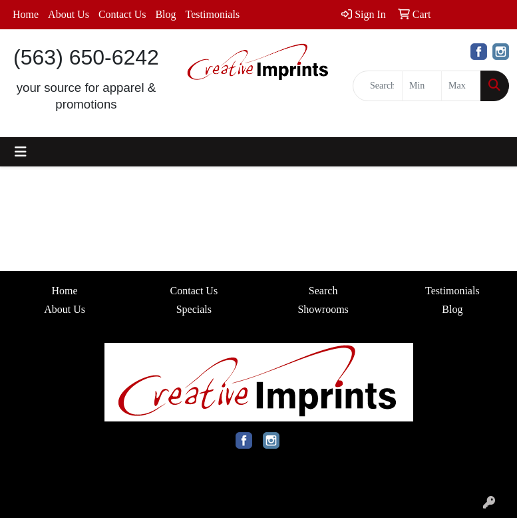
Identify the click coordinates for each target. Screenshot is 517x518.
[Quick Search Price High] (461, 86)
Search (323, 290)
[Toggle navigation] (21, 151)
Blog (165, 14)
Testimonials (213, 14)
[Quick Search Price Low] (422, 86)
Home (26, 14)
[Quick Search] (378, 86)
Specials (194, 309)
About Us (68, 14)
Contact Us (122, 14)
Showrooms (322, 309)
